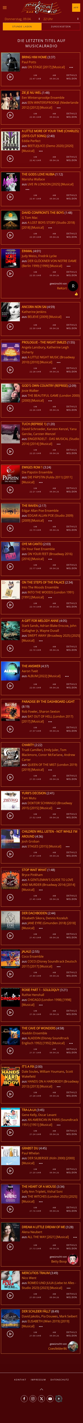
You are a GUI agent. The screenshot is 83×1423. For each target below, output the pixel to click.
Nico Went (29, 1278)
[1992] (47, 1043)
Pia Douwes (49, 1316)
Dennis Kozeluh (57, 918)
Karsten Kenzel (57, 429)
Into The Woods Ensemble (40, 587)
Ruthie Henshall (33, 995)
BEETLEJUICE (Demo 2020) (46, 146)
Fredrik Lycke (47, 256)
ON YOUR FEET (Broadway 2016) (50, 554)
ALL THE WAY (37, 1237)
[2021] (51, 1237)
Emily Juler (51, 750)
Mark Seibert (68, 1316)
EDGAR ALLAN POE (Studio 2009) (50, 515)
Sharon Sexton (49, 711)
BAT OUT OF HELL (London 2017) (50, 716)
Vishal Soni (55, 1191)
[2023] (44, 1288)
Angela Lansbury (33, 347)
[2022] (42, 676)
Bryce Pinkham (32, 875)
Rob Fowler (30, 711)
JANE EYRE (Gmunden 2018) (47, 923)
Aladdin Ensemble (34, 1033)
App (76, 7)
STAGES (33, 846)
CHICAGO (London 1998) (45, 1000)
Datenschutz (60, 1379)
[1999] (44, 266)
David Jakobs (31, 1316)
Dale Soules (30, 1071)
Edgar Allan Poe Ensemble (40, 511)
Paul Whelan (30, 1153)
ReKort (62, 288)
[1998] (67, 1000)
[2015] (34, 808)
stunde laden (22, 26)
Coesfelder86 (57, 1348)
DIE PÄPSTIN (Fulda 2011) (45, 477)
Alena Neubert (32, 1232)
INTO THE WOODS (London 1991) (51, 592)
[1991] (26, 597)
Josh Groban (30, 841)
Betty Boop (59, 1261)
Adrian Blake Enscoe (54, 626)
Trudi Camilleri (32, 750)
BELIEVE (33, 317)
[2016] (26, 559)
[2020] (69, 146)
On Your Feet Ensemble (38, 549)
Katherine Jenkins (34, 312)
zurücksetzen (61, 26)
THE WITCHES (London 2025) (48, 1196)
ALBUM (33, 676)
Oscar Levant (47, 1115)
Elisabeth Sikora (33, 918)
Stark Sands (30, 626)
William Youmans (52, 1071)
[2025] (55, 184)
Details (71, 75)
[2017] (47, 67)
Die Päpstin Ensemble (37, 472)
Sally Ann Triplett (34, 1191)
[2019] (26, 770)
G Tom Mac (30, 218)
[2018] (26, 227)
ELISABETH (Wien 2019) (44, 1321)
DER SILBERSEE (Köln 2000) (46, 1158)
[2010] (34, 362)
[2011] (68, 477)
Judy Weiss (29, 256)
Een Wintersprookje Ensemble (43, 98)
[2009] (43, 317)
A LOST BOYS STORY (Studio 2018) (51, 222)
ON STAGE (35, 67)
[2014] (34, 444)
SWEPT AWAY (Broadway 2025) (49, 635)
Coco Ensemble (33, 956)
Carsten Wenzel (44, 434)
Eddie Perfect (31, 141)
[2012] (34, 107)
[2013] (34, 1086)
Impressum (38, 1379)
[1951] (34, 1125)
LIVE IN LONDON (39, 184)
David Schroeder (33, 429)
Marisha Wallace (33, 179)
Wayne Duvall (49, 631)
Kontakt (20, 1379)
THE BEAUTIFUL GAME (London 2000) (54, 395)
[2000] (26, 400)
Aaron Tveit (30, 671)
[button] (5, 7)
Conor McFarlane (50, 755)
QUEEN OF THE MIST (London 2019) (52, 765)
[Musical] (58, 67)
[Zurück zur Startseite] (41, 7)
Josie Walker (30, 391)
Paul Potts (29, 62)
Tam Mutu (29, 798)
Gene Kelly (29, 1115)
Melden (71, 78)
